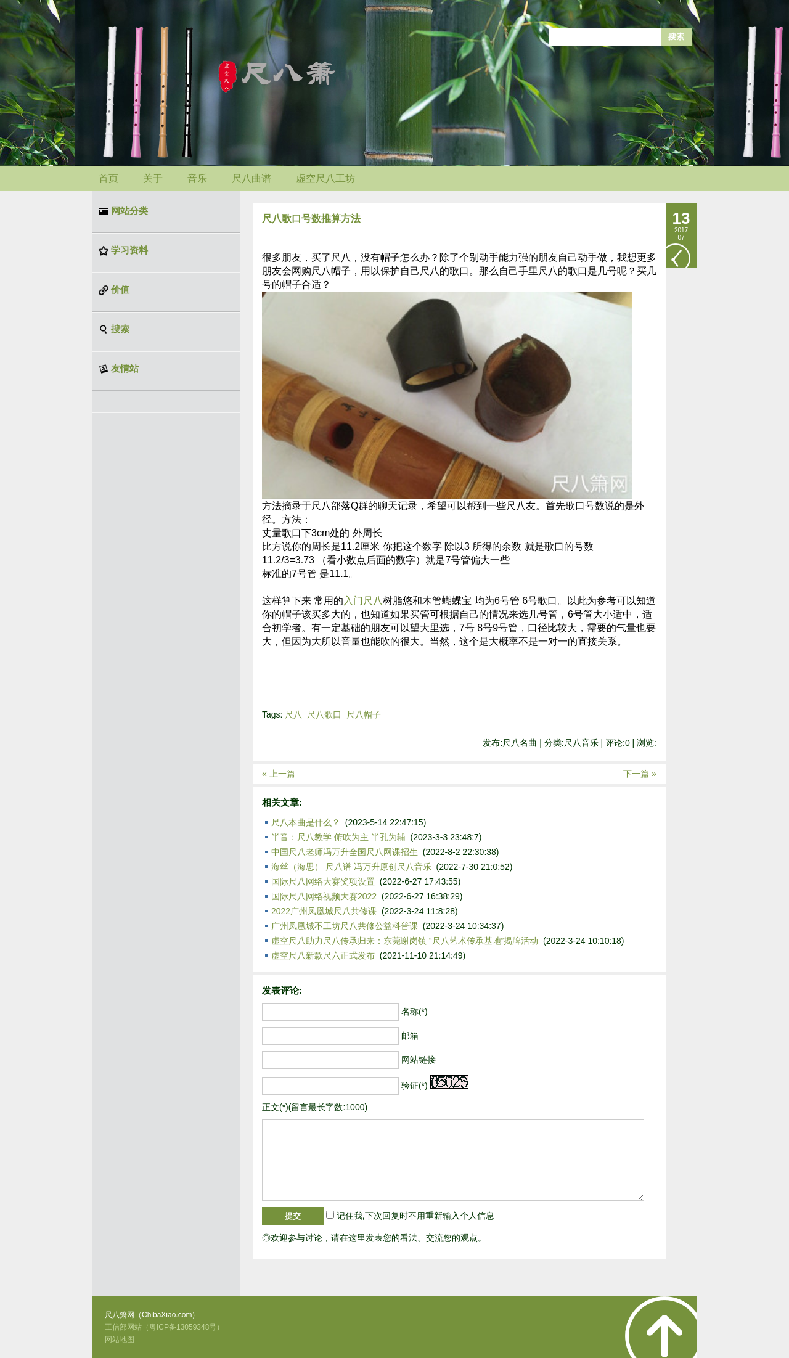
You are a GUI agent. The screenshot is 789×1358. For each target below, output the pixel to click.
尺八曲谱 (251, 178)
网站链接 (418, 1060)
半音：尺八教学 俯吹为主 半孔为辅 (338, 837)
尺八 (293, 714)
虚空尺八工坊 (325, 178)
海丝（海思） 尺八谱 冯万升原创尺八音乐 (351, 867)
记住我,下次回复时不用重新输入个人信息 (415, 1216)
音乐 (197, 178)
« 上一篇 (278, 774)
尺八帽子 (363, 714)
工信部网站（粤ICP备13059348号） (164, 1327)
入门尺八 (363, 600)
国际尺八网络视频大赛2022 (324, 896)
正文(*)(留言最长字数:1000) (314, 1107)
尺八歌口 (324, 714)
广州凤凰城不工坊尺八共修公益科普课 (344, 926)
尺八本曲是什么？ (305, 822)
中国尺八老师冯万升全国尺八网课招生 (344, 852)
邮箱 (410, 1036)
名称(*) (414, 1011)
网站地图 (119, 1339)
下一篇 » (639, 774)
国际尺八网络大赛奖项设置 (323, 881)
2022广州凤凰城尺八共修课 (324, 911)
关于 (153, 178)
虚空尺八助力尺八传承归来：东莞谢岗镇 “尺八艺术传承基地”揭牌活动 (404, 941)
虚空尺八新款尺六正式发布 (323, 955)
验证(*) (414, 1085)
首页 (108, 178)
